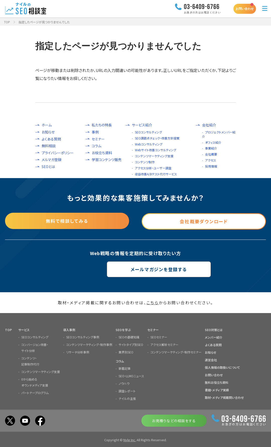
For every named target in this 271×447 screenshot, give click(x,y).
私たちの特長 (102, 125)
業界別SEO (126, 352)
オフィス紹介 (213, 142)
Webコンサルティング (148, 144)
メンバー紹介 (213, 337)
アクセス (210, 160)
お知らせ (48, 132)
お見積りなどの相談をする (174, 420)
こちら (152, 303)
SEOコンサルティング (148, 132)
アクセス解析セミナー (164, 344)
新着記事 (125, 368)
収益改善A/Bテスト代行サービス (156, 174)
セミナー (98, 139)
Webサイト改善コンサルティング (155, 150)
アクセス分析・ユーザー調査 (153, 168)
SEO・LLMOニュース (131, 376)
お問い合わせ (245, 9)
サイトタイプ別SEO (131, 344)
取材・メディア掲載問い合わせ (224, 397)
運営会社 (211, 359)
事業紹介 (211, 148)
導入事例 (69, 329)
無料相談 (49, 145)
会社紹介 (209, 125)
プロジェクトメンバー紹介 (218, 134)
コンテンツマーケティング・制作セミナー (176, 352)
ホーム (47, 125)
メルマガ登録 (51, 159)
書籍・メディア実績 (217, 390)
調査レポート (127, 391)
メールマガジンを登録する (135, 269)
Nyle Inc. (129, 439)
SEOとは (48, 166)
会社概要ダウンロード (204, 220)
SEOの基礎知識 (129, 337)
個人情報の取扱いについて (222, 367)
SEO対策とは (214, 329)
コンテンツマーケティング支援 (154, 156)
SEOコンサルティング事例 (82, 337)
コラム (96, 145)
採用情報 (211, 166)
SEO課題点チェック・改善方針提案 (157, 138)
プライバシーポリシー (58, 153)
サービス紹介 (142, 125)
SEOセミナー (158, 337)
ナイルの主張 (127, 398)
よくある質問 (51, 139)
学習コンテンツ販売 (107, 159)
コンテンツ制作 (145, 162)
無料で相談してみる (67, 220)
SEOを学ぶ (123, 329)
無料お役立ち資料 (216, 382)
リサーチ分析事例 (77, 352)
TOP (7, 22)
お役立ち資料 (102, 153)
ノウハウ (124, 383)
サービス (24, 329)
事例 (95, 132)
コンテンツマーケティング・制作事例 (89, 344)
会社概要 (211, 154)
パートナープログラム (35, 392)
